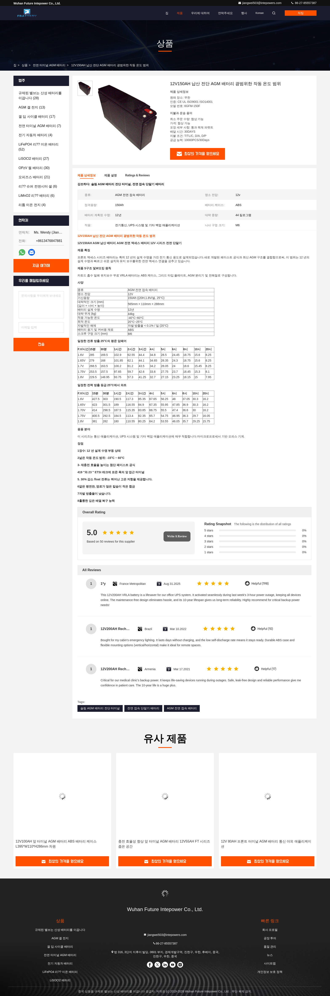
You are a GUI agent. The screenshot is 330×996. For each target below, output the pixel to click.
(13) (32, 107)
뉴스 (270, 955)
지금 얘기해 (41, 266)
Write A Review (177, 536)
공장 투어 (270, 938)
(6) (38, 186)
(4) (35, 135)
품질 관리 (270, 946)
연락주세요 (225, 13)
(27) (34, 158)
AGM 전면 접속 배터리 (182, 708)
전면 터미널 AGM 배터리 (49, 65)
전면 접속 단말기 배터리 (143, 708)
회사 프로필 (270, 929)
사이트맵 (270, 963)
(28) (40, 95)
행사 (244, 13)
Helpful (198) (260, 583)
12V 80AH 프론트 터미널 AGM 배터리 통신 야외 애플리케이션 (266, 844)
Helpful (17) (268, 669)
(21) (34, 177)
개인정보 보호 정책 (270, 972)
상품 (25, 65)
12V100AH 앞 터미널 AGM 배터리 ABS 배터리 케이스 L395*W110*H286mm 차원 (56, 844)
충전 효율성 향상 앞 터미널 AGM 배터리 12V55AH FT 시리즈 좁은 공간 (164, 844)
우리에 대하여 (200, 13)
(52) (39, 147)
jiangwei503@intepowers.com (260, 3)
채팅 (301, 13)
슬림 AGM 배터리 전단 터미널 (100, 708)
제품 (180, 13)
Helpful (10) (265, 629)
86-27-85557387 (304, 3)
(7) (40, 126)
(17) (37, 116)
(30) (34, 168)
